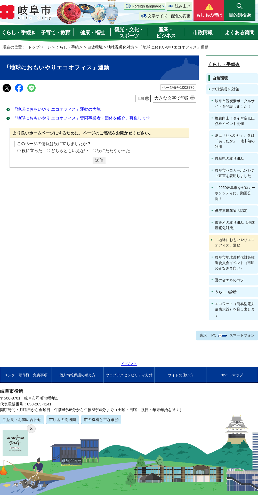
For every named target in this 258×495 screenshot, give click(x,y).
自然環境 (95, 47)
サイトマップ (232, 375)
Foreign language (146, 6)
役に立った (32, 150)
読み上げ (182, 6)
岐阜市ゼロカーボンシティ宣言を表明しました (235, 173)
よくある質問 (239, 32)
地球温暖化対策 (120, 47)
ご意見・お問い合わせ (22, 419)
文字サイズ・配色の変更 (169, 16)
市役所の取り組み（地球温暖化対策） (235, 225)
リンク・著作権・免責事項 (25, 375)
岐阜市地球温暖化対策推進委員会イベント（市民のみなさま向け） (235, 262)
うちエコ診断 (226, 292)
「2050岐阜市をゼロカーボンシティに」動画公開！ (235, 193)
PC (213, 335)
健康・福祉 (92, 32)
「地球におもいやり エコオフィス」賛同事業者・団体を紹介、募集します (81, 118)
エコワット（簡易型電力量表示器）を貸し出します (235, 309)
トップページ (39, 47)
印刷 (140, 98)
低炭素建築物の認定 (231, 211)
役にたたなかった (113, 150)
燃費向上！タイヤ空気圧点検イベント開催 (235, 121)
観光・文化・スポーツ (129, 32)
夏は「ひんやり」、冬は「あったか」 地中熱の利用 (235, 140)
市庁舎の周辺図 (62, 419)
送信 (99, 160)
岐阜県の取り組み (229, 158)
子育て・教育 (55, 32)
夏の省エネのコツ (229, 280)
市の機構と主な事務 (101, 419)
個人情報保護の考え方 (77, 375)
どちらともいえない (69, 150)
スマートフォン (242, 335)
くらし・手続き (18, 32)
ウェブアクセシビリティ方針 (129, 375)
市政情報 (202, 32)
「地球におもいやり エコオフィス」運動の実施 (57, 109)
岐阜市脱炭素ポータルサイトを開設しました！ (235, 103)
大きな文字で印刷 (171, 98)
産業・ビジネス (166, 32)
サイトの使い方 (180, 375)
